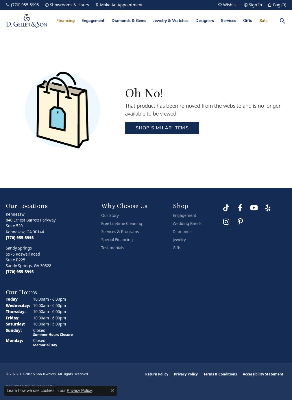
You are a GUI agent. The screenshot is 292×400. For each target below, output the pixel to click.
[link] (22, 5)
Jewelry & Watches (170, 21)
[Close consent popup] (112, 390)
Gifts (247, 21)
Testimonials (112, 247)
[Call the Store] (20, 237)
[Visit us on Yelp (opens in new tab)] (268, 208)
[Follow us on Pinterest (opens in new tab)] (240, 222)
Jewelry (179, 239)
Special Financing (117, 239)
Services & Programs (120, 231)
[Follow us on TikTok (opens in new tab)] (226, 208)
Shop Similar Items (162, 128)
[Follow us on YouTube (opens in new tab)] (254, 208)
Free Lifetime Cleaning (121, 223)
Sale (263, 21)
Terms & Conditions (220, 374)
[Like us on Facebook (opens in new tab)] (240, 208)
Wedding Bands (187, 223)
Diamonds (182, 231)
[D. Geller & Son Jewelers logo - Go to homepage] (27, 21)
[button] (228, 5)
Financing (65, 21)
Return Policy (157, 374)
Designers (204, 21)
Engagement (93, 21)
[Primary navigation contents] (162, 21)
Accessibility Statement (263, 374)
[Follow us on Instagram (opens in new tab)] (226, 222)
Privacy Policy (186, 374)
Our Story (110, 215)
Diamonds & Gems (129, 21)
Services (228, 21)
